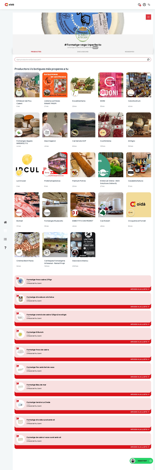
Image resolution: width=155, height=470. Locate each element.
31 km (130, 186)
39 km (46, 226)
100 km (46, 266)
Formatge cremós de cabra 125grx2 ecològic (46, 315)
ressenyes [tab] (129, 52)
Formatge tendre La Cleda (38, 402)
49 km (46, 146)
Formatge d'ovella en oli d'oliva (40, 297)
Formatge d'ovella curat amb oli (41, 420)
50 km (130, 226)
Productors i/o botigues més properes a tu (41, 68)
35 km (102, 106)
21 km (46, 106)
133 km (102, 146)
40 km (130, 106)
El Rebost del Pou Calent (34, 283)
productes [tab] (36, 52)
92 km (18, 266)
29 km (74, 106)
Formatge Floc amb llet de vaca (40, 367)
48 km (102, 226)
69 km (74, 146)
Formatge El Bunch (35, 332)
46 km (74, 226)
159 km (130, 146)
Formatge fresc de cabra (38, 350)
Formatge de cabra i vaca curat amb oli (44, 437)
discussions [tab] (82, 52)
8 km (46, 186)
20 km (74, 186)
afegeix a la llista (140, 289)
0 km (18, 106)
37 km (18, 226)
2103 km (75, 266)
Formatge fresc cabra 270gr (39, 280)
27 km (102, 186)
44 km (18, 146)
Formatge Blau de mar (36, 385)
